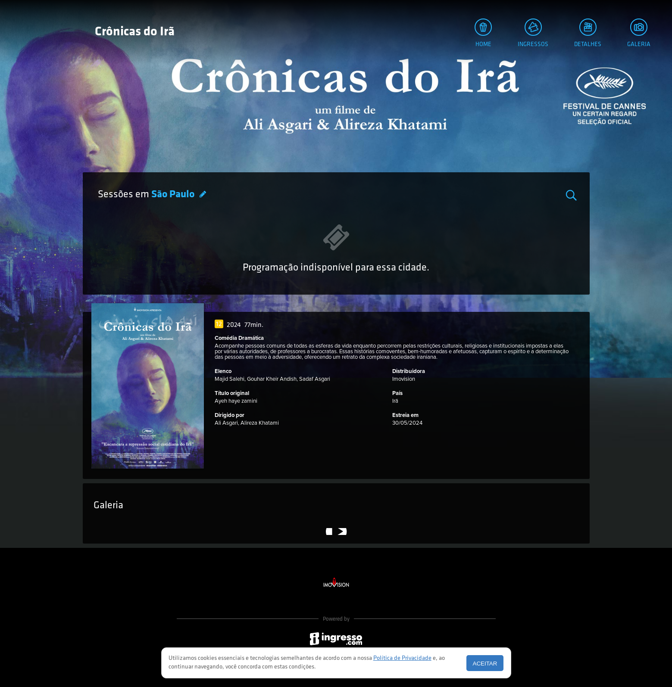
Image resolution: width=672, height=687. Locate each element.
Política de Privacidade (402, 658)
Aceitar (485, 663)
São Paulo (174, 195)
